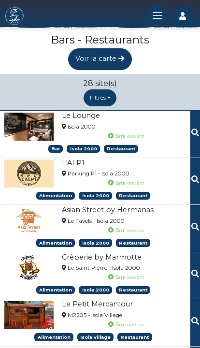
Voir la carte (100, 58)
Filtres (100, 97)
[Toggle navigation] (157, 15)
